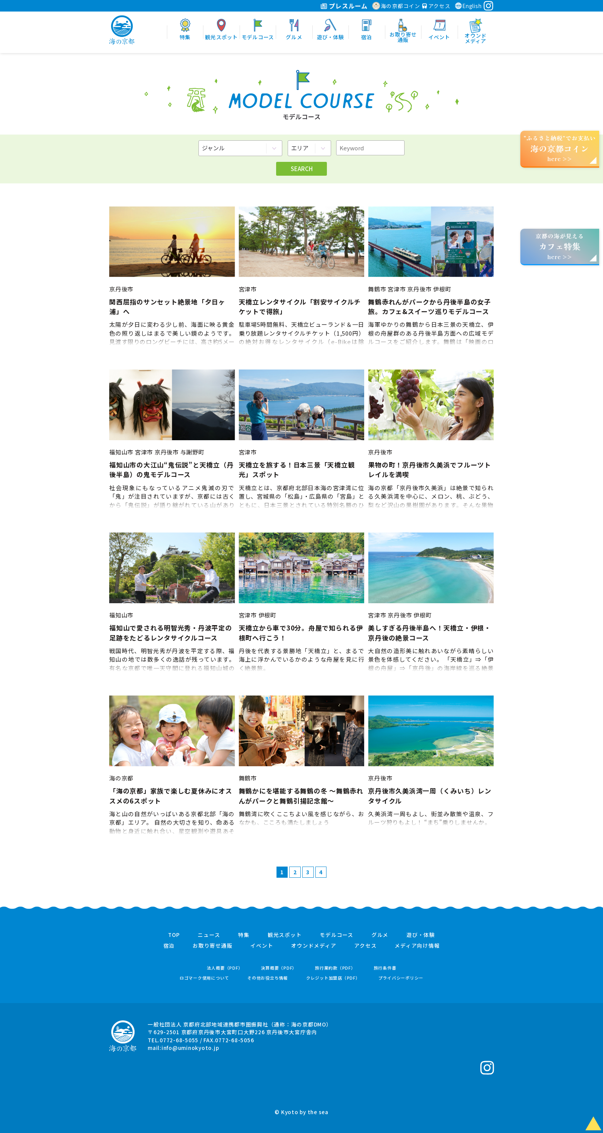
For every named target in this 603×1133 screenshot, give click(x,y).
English (468, 6)
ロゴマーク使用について (204, 978)
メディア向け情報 (417, 945)
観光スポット (285, 935)
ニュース (209, 935)
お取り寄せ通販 (212, 945)
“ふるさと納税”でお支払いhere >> (560, 148)
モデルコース (336, 935)
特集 (244, 935)
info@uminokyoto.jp (190, 1047)
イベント (261, 945)
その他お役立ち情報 (267, 978)
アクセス (436, 6)
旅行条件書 (385, 968)
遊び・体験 (420, 935)
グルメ (379, 935)
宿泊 (169, 945)
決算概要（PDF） (279, 968)
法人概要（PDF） (225, 968)
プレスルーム (344, 5)
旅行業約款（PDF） (335, 968)
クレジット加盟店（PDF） (333, 978)
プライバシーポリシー (401, 978)
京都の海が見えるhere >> (559, 246)
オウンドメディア (313, 945)
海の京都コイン (396, 6)
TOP (174, 935)
